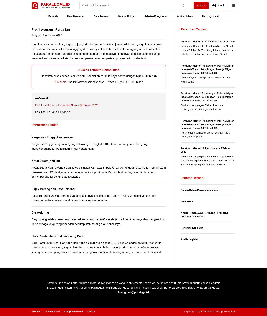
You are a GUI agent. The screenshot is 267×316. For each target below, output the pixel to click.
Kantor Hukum (185, 16)
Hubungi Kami (210, 16)
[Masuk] (218, 5)
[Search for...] (129, 5)
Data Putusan (101, 16)
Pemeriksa (187, 201)
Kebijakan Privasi (73, 311)
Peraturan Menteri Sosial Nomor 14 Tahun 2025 (208, 41)
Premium (201, 5)
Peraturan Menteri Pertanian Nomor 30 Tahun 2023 (66, 105)
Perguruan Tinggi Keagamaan (52, 137)
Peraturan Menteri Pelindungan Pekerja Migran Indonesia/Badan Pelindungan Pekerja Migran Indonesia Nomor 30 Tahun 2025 (207, 124)
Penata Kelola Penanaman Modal (199, 190)
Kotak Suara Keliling (46, 160)
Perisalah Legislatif (192, 227)
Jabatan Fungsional (155, 16)
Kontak (91, 311)
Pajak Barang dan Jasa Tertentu (54, 189)
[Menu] (233, 5)
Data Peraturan (75, 16)
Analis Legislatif (190, 239)
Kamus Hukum (126, 16)
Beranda (53, 16)
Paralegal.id (55, 4)
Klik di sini (61, 81)
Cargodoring (40, 212)
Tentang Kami (52, 311)
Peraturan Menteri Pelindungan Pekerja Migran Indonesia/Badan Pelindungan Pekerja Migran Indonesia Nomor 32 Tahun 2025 (207, 97)
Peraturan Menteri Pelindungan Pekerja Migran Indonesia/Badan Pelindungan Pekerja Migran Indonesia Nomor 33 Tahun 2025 (207, 69)
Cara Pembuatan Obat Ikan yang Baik (57, 236)
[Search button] (184, 5)
